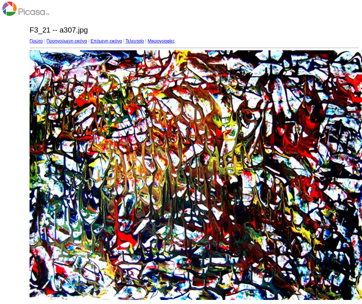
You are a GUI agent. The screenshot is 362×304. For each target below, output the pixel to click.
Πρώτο (36, 41)
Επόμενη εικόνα (106, 41)
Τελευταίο (135, 41)
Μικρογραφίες (161, 41)
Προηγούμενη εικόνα (67, 41)
